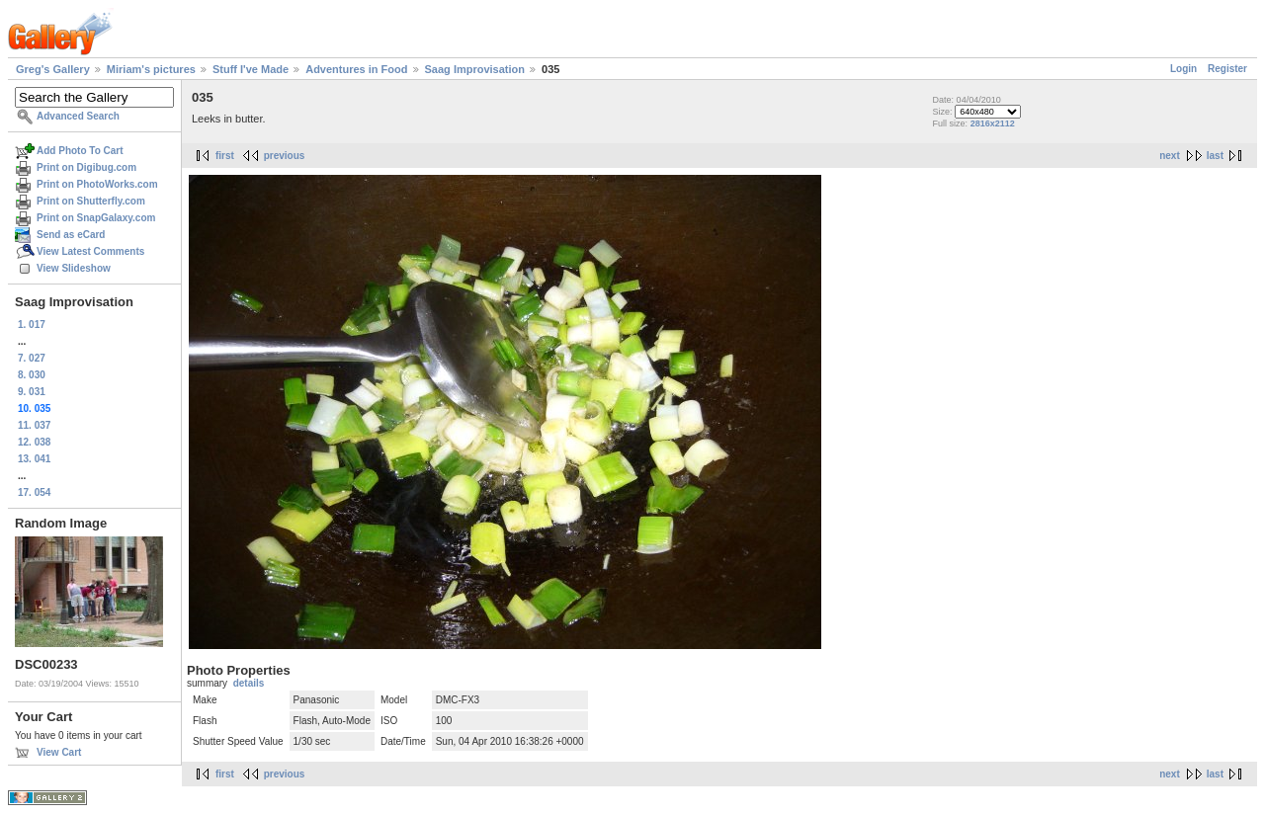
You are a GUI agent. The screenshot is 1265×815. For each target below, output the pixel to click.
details (249, 683)
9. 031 (31, 391)
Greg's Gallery (53, 69)
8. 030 (31, 374)
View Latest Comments (90, 251)
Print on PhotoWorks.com (97, 184)
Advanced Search (78, 116)
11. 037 (34, 425)
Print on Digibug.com (86, 167)
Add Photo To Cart (80, 150)
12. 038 (34, 442)
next (1169, 155)
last (1215, 155)
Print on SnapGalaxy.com (96, 217)
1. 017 (31, 324)
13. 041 (34, 458)
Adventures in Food (356, 69)
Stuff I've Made (250, 69)
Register (1227, 68)
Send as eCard (71, 234)
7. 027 (31, 358)
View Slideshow (74, 268)
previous (284, 155)
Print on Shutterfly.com (91, 201)
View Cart (59, 752)
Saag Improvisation (475, 69)
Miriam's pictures (151, 69)
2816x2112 (992, 123)
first (224, 155)
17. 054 (34, 492)
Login (1183, 68)
